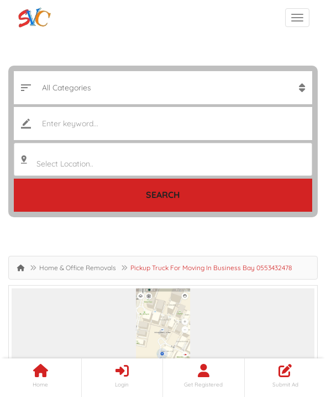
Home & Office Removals (77, 268)
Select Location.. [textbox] (64, 164)
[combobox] (163, 159)
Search (163, 194)
